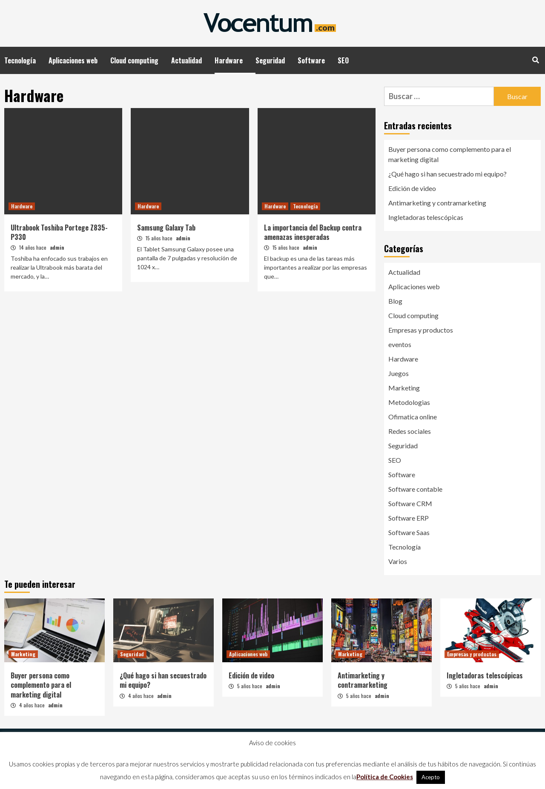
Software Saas (409, 532)
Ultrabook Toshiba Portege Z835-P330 (59, 232)
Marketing (404, 388)
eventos (399, 344)
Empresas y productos (420, 330)
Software (311, 60)
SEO (343, 60)
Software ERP (408, 518)
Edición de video (412, 188)
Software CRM (410, 503)
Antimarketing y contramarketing (437, 203)
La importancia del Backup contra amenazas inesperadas (312, 232)
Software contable (415, 489)
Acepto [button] (431, 777)
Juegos (398, 373)
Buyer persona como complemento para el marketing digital (449, 154)
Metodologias (409, 402)
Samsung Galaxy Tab (166, 227)
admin (57, 247)
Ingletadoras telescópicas (425, 217)
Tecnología (20, 60)
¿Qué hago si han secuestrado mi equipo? (447, 174)
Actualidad (186, 60)
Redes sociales (409, 431)
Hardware (229, 60)
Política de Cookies (384, 776)
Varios (397, 561)
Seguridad (270, 60)
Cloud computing (134, 60)
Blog (395, 301)
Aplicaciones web (73, 60)
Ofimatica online (412, 417)
